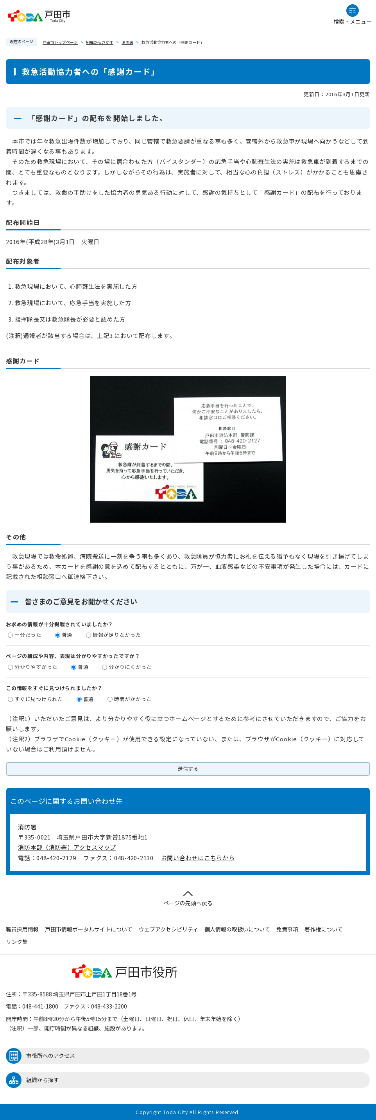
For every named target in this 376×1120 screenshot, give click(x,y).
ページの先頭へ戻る (188, 899)
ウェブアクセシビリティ (168, 929)
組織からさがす (99, 42)
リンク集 (17, 942)
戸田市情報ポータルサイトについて (88, 929)
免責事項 (287, 929)
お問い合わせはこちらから (198, 858)
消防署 (127, 42)
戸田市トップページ (60, 42)
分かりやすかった (35, 667)
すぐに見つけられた (38, 699)
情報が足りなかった (117, 634)
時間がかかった (133, 699)
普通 (67, 634)
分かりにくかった (130, 667)
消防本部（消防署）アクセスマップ (67, 847)
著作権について (323, 929)
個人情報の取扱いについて (237, 929)
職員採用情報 (22, 929)
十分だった (27, 634)
